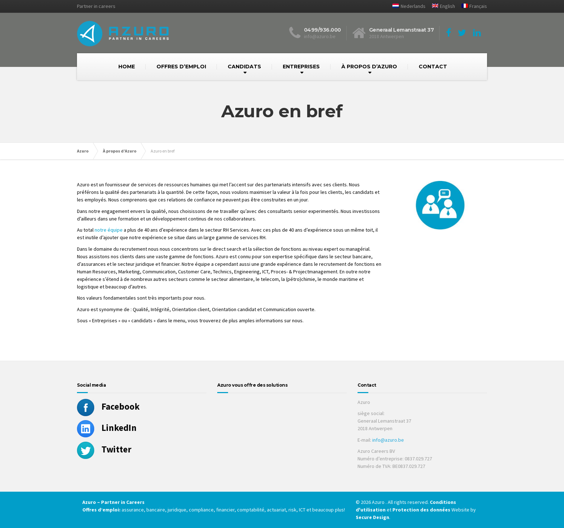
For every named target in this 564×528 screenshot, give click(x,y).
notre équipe (109, 230)
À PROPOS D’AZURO (369, 66)
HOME (126, 66)
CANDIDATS (244, 66)
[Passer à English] (441, 6)
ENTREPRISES (301, 66)
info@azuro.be (388, 440)
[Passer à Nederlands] (406, 6)
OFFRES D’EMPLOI (181, 66)
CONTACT (433, 66)
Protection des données (421, 509)
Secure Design (372, 517)
